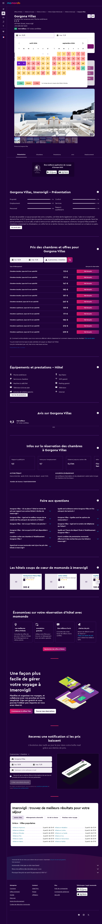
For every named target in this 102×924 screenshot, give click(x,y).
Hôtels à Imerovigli (70, 11)
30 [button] (48, 73)
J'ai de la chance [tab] (52, 817)
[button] (3, 3)
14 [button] (38, 63)
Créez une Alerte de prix (85, 635)
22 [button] (43, 68)
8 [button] (59, 58)
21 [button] (38, 68)
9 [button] (47, 58)
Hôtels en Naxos (18, 841)
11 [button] (23, 63)
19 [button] (28, 68)
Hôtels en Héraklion (61, 827)
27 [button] (33, 73)
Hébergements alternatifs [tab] (34, 817)
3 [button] (19, 58)
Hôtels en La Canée (61, 833)
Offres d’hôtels (18, 11)
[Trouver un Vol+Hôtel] (3, 22)
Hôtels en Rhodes (18, 833)
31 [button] (19, 78)
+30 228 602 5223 (20, 26)
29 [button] (43, 73)
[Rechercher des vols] (3, 9)
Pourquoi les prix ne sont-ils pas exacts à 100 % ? (55, 872)
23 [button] (48, 68)
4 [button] (23, 58)
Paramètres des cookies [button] (17, 347)
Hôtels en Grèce (41, 11)
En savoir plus (90, 338)
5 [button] (28, 58)
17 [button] (19, 68)
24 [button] (19, 73)
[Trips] (3, 32)
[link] (54, 649)
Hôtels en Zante (18, 838)
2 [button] (47, 54)
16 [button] (48, 63)
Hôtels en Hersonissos (62, 838)
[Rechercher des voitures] (3, 17)
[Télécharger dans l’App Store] (63, 172)
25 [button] (24, 73)
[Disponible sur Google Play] (51, 172)
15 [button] (43, 63)
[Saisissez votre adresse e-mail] (33, 770)
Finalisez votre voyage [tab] (69, 817)
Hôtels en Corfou (60, 830)
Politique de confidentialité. (21, 788)
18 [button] (24, 68)
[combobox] (33, 759)
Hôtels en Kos (59, 836)
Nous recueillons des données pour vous (55, 869)
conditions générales (42, 786)
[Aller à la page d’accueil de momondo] (13, 3)
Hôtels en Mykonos (19, 827)
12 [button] (28, 63)
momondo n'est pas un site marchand (55, 865)
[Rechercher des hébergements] (3, 13)
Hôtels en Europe (29, 11)
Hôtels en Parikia (60, 841)
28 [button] (38, 73)
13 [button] (33, 63)
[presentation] (63, 172)
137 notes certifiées (34, 29)
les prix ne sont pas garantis (58, 859)
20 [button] (33, 68)
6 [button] (33, 58)
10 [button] (19, 63)
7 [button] (38, 58)
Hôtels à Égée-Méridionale (55, 11)
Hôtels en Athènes (18, 830)
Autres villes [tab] (18, 817)
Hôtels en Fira (17, 836)
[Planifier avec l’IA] (3, 26)
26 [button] (28, 73)
